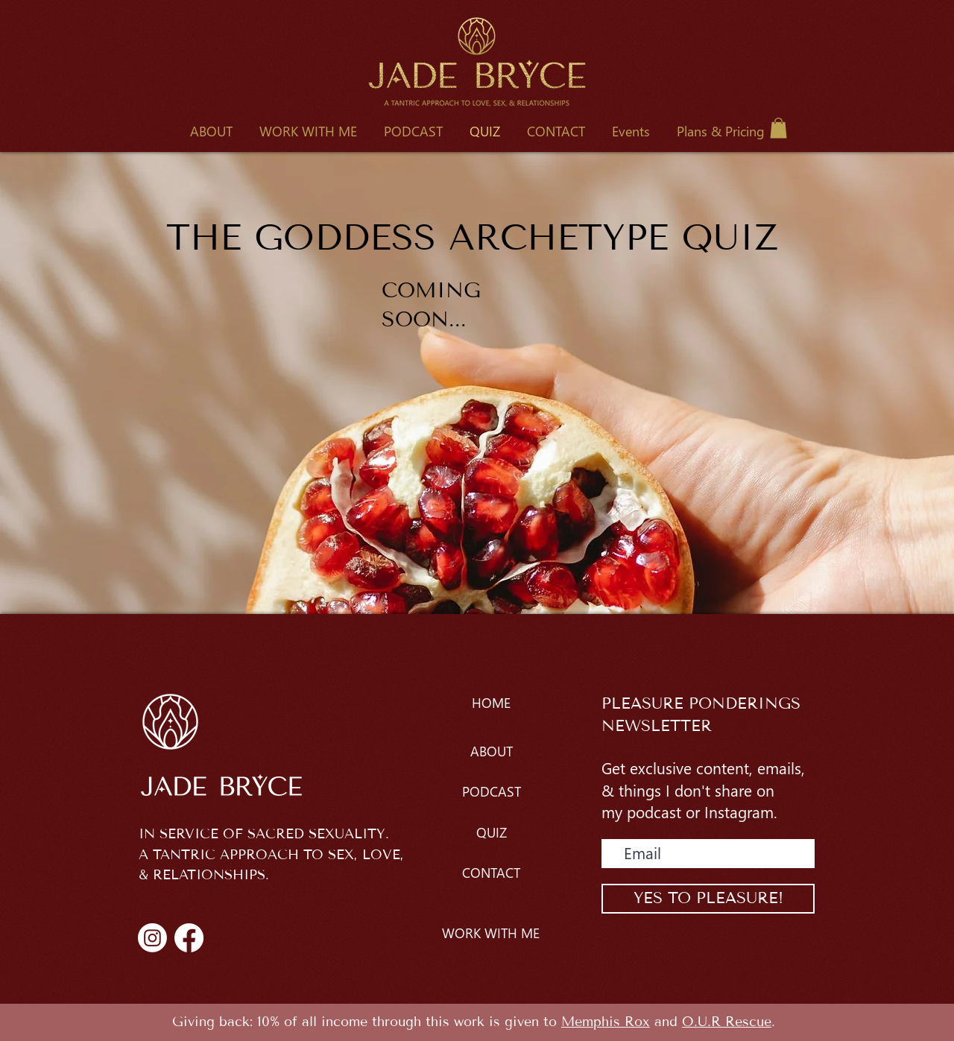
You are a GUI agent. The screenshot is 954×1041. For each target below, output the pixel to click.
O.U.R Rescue (726, 1021)
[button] (308, 131)
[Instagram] (152, 937)
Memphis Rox (605, 1021)
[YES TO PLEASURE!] (708, 899)
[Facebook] (188, 937)
